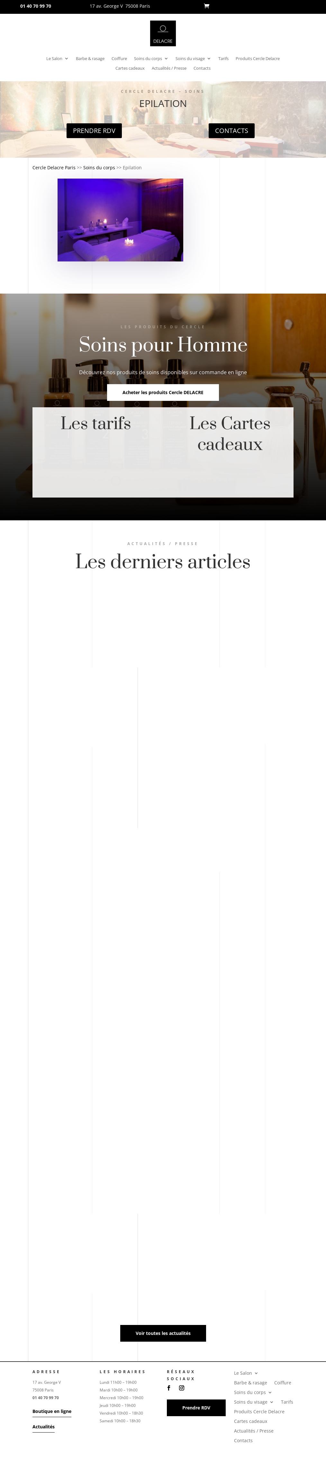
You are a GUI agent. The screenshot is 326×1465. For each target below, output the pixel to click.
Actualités (43, 1427)
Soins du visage (190, 58)
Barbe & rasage (90, 58)
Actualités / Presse (169, 68)
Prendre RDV (94, 130)
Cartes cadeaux (130, 68)
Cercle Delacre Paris (54, 167)
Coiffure (119, 58)
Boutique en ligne (51, 1411)
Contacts (202, 68)
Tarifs (223, 58)
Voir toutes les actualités (163, 1333)
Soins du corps (148, 58)
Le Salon (54, 58)
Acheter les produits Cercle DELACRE (163, 392)
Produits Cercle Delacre (258, 58)
